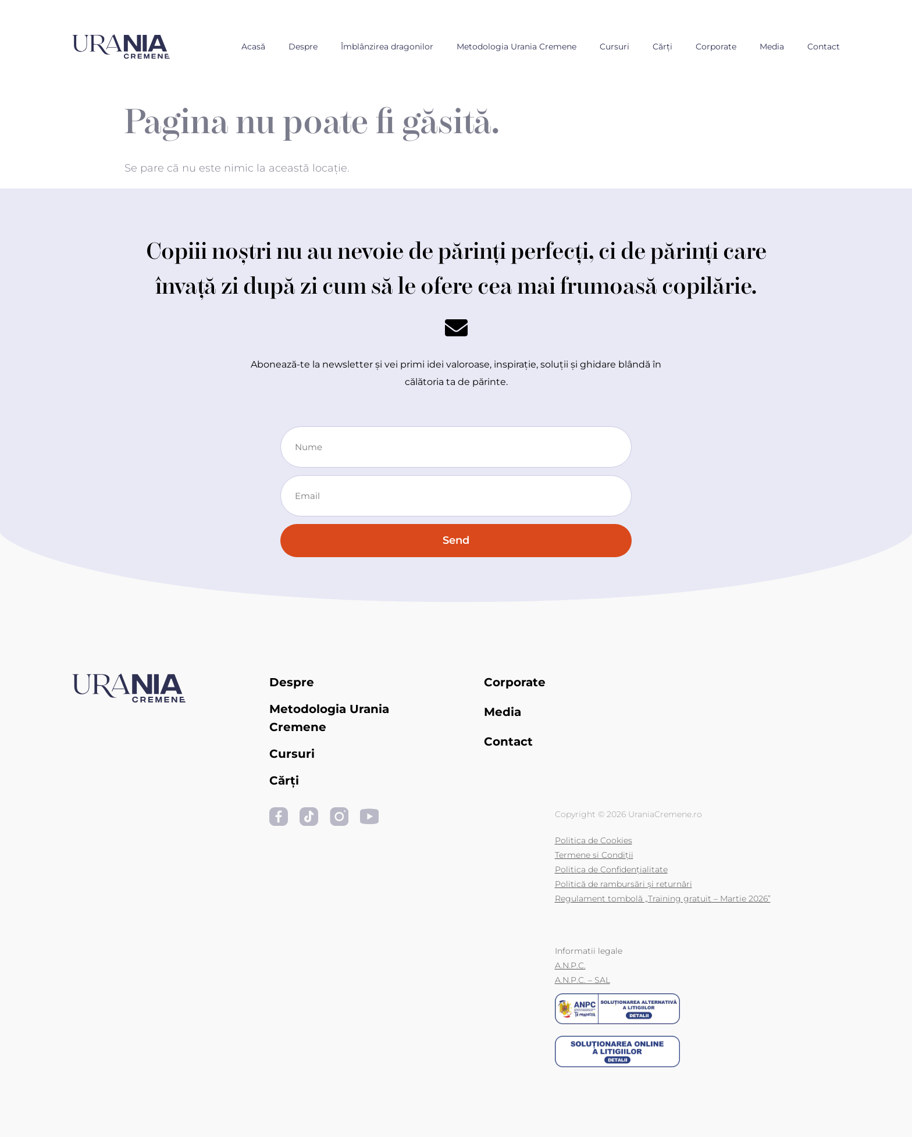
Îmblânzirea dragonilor (387, 46)
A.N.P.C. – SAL (582, 980)
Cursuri (614, 46)
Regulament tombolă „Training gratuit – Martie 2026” (663, 898)
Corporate (716, 46)
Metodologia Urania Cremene (516, 46)
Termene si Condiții (594, 855)
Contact (823, 46)
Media (772, 46)
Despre (303, 46)
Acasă (253, 46)
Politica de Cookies (593, 840)
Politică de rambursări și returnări (623, 884)
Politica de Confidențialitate (611, 869)
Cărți (662, 46)
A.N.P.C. (570, 965)
